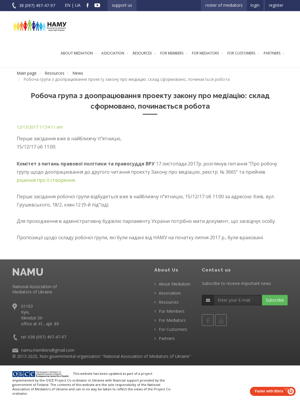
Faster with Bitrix (269, 391)
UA (78, 5)
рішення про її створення (46, 180)
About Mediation (77, 53)
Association (112, 53)
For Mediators (205, 53)
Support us (122, 5)
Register (276, 5)
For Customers (241, 53)
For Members (171, 53)
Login (255, 5)
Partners (272, 53)
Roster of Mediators (224, 5)
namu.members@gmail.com (47, 350)
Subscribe (275, 300)
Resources (142, 53)
